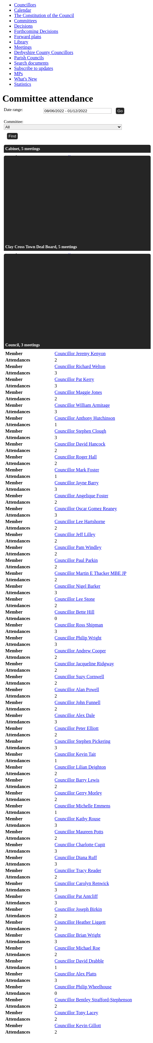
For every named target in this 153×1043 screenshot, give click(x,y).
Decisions (23, 25)
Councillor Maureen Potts (79, 831)
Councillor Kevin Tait (75, 754)
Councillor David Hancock (80, 443)
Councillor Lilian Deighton (80, 767)
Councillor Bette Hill (74, 611)
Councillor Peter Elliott (77, 728)
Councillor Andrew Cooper (80, 650)
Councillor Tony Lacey (76, 1012)
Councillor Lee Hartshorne (80, 521)
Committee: (13, 122)
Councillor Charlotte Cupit (80, 844)
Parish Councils (29, 57)
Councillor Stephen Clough (80, 431)
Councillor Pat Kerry (74, 379)
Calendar (22, 10)
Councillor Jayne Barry (77, 482)
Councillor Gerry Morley (78, 792)
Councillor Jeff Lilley (75, 534)
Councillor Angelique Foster (81, 495)
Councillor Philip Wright (78, 637)
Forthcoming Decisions (36, 31)
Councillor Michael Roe (77, 947)
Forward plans (27, 36)
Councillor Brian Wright (78, 935)
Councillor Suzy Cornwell (79, 676)
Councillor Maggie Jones (78, 392)
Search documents (31, 63)
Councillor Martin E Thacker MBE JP (91, 573)
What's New (25, 78)
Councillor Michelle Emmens (82, 805)
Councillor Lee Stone (75, 599)
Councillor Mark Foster (77, 469)
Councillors (25, 4)
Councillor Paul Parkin (76, 560)
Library (21, 41)
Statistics (22, 84)
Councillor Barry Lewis (77, 779)
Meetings (23, 47)
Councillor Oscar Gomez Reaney (86, 508)
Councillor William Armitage (82, 405)
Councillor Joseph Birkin (78, 909)
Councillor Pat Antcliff (76, 896)
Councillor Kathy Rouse (78, 818)
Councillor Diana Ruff (76, 857)
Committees (25, 20)
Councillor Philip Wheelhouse (83, 986)
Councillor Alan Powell (77, 689)
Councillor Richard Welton (80, 366)
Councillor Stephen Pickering (82, 741)
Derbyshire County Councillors (43, 52)
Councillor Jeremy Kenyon (80, 353)
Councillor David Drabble (79, 960)
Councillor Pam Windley (78, 547)
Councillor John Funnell (78, 702)
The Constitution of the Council (44, 15)
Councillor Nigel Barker (78, 586)
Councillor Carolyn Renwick (82, 883)
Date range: (13, 110)
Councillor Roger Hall (76, 456)
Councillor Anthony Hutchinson (85, 418)
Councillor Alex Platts (76, 973)
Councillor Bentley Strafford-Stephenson (93, 999)
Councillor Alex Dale (75, 715)
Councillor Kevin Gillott (78, 1025)
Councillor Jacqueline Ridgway (84, 663)
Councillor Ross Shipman (79, 624)
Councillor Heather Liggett (80, 922)
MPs (18, 73)
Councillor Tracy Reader (78, 870)
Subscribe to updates (33, 68)
